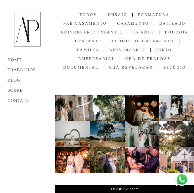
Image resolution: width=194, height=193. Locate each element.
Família (88, 50)
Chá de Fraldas (148, 59)
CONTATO (18, 100)
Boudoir (177, 32)
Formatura (153, 15)
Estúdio (174, 67)
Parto (164, 50)
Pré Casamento (85, 23)
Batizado (172, 23)
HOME (14, 59)
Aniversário (127, 50)
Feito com (124, 189)
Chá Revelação (131, 67)
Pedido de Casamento (143, 41)
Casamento (133, 23)
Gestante (88, 41)
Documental (81, 67)
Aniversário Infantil (91, 32)
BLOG (14, 80)
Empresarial (96, 59)
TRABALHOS (22, 69)
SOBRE (15, 90)
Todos (87, 15)
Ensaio (118, 15)
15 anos (144, 32)
